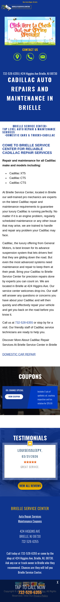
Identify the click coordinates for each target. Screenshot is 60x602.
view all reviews (30, 501)
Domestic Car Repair (19, 370)
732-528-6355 (11, 73)
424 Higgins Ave (29, 73)
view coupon (14, 412)
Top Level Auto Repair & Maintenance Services (29, 146)
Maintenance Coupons (30, 537)
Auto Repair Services (30, 532)
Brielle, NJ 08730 (48, 73)
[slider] (30, 477)
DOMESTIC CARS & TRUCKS (23, 150)
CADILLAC (48, 150)
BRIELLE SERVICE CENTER (29, 141)
